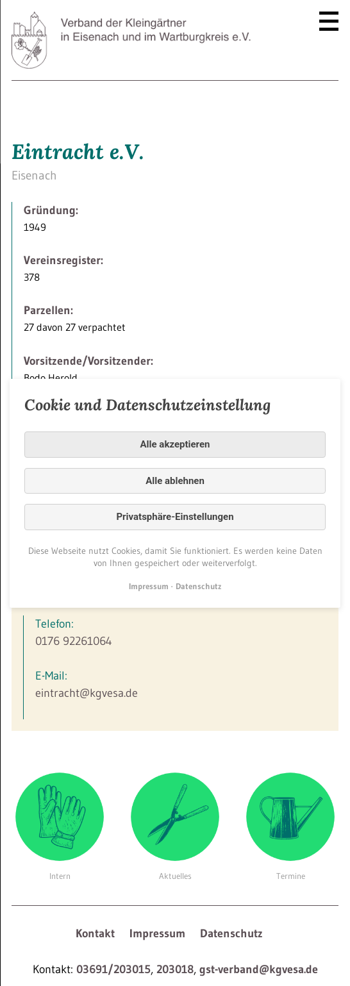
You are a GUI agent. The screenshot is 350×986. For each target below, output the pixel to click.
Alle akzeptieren (175, 444)
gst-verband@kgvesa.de (258, 969)
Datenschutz (231, 933)
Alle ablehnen (175, 480)
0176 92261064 (73, 641)
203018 (175, 969)
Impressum (157, 933)
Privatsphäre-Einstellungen (174, 516)
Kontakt (95, 933)
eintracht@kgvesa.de (86, 693)
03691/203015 (113, 969)
